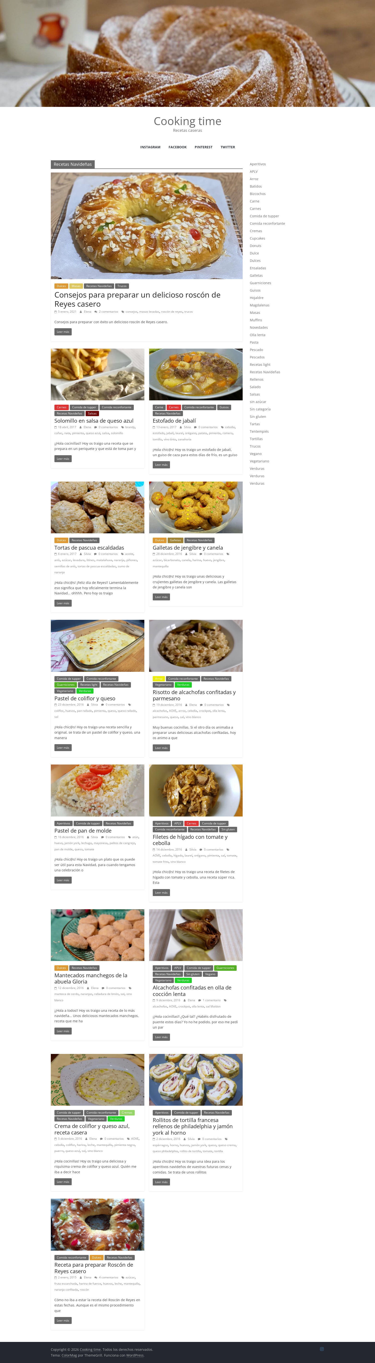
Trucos (122, 286)
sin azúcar (258, 401)
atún (135, 837)
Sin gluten (228, 829)
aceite (129, 554)
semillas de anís (65, 566)
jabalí (170, 433)
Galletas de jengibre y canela (188, 547)
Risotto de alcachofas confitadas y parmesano (194, 695)
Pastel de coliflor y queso (84, 698)
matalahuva (104, 560)
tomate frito (161, 862)
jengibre (218, 560)
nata (67, 433)
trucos (188, 312)
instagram (150, 147)
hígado (178, 855)
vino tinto (170, 439)
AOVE (172, 711)
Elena (88, 312)
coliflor (59, 711)
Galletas (175, 540)
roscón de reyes (171, 312)
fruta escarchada (65, 1284)
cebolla (230, 427)
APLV (177, 823)
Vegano (210, 974)
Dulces (61, 286)
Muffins (256, 320)
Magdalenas (260, 305)
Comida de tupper (84, 407)
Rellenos (257, 379)
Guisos (224, 407)
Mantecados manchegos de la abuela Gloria (90, 978)
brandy (130, 427)
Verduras (85, 691)
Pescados (257, 357)
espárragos (160, 1145)
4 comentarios (106, 1277)
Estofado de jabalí (174, 420)
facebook (178, 147)
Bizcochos (258, 193)
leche (91, 1145)
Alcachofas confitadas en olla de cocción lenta (192, 990)
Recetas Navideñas (99, 286)
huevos (70, 711)
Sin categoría (260, 409)
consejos (131, 312)
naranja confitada (66, 1290)
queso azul (93, 433)
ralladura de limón (106, 994)
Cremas (127, 1112)
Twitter (228, 147)
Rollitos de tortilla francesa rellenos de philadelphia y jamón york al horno (193, 1126)
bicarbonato (172, 560)
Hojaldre (257, 297)
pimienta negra (124, 1145)
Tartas (255, 424)
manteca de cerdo (66, 994)
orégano (190, 433)
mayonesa (101, 843)
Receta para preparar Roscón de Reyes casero (93, 1267)
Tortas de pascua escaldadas (89, 547)
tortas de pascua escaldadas (97, 566)
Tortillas (256, 439)
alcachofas (160, 711)
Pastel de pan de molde (82, 830)
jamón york (71, 843)
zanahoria (184, 439)
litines (90, 560)
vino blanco (193, 717)
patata (202, 433)
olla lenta (218, 711)
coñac (58, 433)
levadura (79, 560)
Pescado (256, 349)
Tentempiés (259, 431)
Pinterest (203, 147)
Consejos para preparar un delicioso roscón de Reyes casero (137, 299)
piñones (131, 560)
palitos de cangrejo (122, 843)
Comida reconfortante (116, 407)
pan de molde (63, 849)
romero (228, 433)
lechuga (86, 843)
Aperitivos (63, 823)
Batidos (256, 186)
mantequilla (161, 566)
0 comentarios (106, 427)
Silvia (188, 427)
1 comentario (209, 1000)
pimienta (78, 433)
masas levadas (149, 312)
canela (186, 560)
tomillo (157, 439)
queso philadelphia (165, 1151)
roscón (84, 1290)
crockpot (205, 711)
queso (112, 711)
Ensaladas (258, 268)
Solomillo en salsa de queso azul (94, 420)
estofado (158, 433)
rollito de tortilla (190, 1151)
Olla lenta (257, 335)
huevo (207, 560)
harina (197, 560)
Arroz (159, 679)
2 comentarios (106, 312)
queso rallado (127, 711)
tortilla (218, 1151)
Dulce (254, 253)
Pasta (254, 342)
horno (174, 1145)
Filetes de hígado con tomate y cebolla (190, 839)
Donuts (255, 245)
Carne (159, 407)
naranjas (86, 994)
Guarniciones (66, 685)
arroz (182, 711)
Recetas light (88, 685)
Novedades (259, 327)
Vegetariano (65, 691)
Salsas (92, 413)
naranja (119, 560)
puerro (59, 1151)
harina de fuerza (90, 1284)
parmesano (160, 717)
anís (57, 560)
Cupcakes (257, 238)
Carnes (61, 407)
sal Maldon (213, 1006)
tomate (89, 849)
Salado (255, 387)
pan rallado (84, 711)
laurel (179, 433)
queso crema (227, 1145)
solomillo (117, 433)
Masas (76, 286)
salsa (105, 433)
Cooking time (188, 120)
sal (56, 717)
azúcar (66, 560)
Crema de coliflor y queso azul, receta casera (92, 1129)
